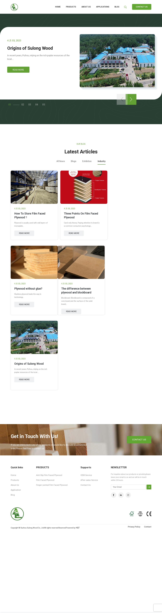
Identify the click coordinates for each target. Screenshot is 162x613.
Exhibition (87, 161)
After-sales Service (89, 480)
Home (58, 7)
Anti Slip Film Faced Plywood (49, 475)
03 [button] (28, 103)
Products (71, 7)
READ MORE (18, 69)
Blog (117, 7)
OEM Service (86, 475)
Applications (102, 7)
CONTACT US (142, 7)
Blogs (73, 161)
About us (86, 7)
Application (16, 490)
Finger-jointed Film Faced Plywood (52, 485)
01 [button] (8, 103)
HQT (78, 528)
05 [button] (42, 103)
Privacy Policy (134, 527)
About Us (15, 485)
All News (60, 161)
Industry (102, 161)
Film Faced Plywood (45, 480)
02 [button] (21, 103)
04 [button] (35, 103)
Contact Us (86, 485)
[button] (131, 99)
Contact (147, 527)
